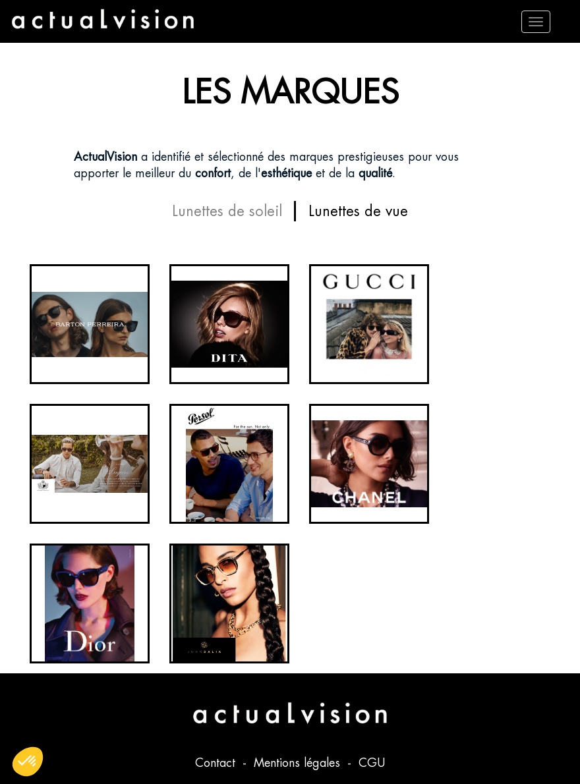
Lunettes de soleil (227, 211)
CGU (372, 762)
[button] (28, 761)
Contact (217, 762)
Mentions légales (299, 762)
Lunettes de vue (358, 211)
